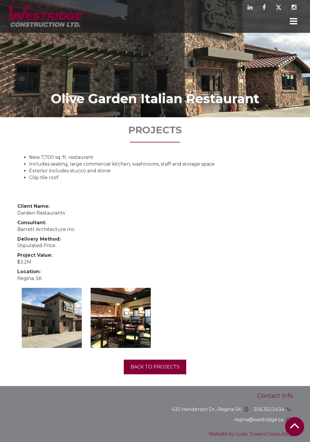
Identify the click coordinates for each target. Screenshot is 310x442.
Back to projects (155, 367)
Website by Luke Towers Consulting (251, 434)
